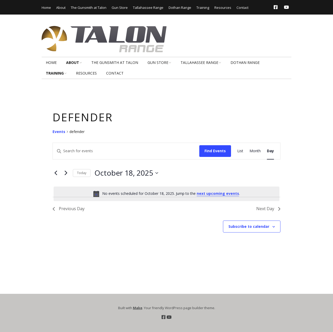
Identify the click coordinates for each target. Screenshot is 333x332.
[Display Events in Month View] (255, 151)
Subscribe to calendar (248, 226)
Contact (242, 7)
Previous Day (69, 208)
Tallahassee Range (148, 7)
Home (46, 7)
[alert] (166, 194)
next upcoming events (218, 193)
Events (59, 131)
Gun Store (120, 7)
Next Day (268, 208)
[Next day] (66, 173)
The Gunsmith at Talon (88, 7)
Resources (222, 7)
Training (202, 7)
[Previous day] (56, 173)
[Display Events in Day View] (270, 151)
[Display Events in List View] (240, 151)
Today (81, 173)
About (61, 7)
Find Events (215, 150)
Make (137, 308)
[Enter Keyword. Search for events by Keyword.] (126, 151)
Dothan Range (180, 7)
